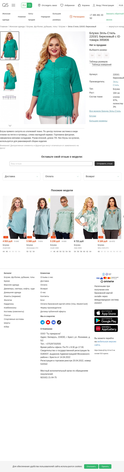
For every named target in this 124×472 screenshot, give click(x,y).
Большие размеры (57, 16)
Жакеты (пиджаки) (12, 296)
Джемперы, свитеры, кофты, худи (19, 288)
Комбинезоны (10, 308)
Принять (105, 466)
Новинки (22, 17)
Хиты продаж (31, 16)
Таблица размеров (98, 61)
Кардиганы (9, 304)
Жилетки (8, 300)
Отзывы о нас (46, 277)
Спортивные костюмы (14, 319)
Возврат (44, 288)
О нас (43, 292)
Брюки (7, 281)
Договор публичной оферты (53, 311)
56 (99, 55)
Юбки (6, 327)
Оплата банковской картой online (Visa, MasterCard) (64, 304)
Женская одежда (6, 16)
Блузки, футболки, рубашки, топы (19, 277)
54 (92, 55)
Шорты (7, 323)
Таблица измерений (101, 64)
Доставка (44, 281)
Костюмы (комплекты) (14, 311)
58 (106, 55)
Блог (42, 300)
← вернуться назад (115, 26)
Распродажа (76, 16)
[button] (10, 30)
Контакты (44, 296)
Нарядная (45, 17)
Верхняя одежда (11, 285)
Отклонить (91, 466)
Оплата (43, 285)
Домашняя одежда (12, 292)
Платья (7, 315)
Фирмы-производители (50, 308)
